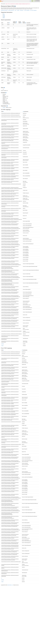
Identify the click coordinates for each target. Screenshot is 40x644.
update (4, 16)
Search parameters (11, 10)
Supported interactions (4, 10)
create (4, 15)
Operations (21, 10)
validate (4, 107)
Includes (18, 10)
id (1, 578)
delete (4, 17)
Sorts (15, 10)
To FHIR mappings (26, 10)
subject (2, 345)
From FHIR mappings (33, 10)
